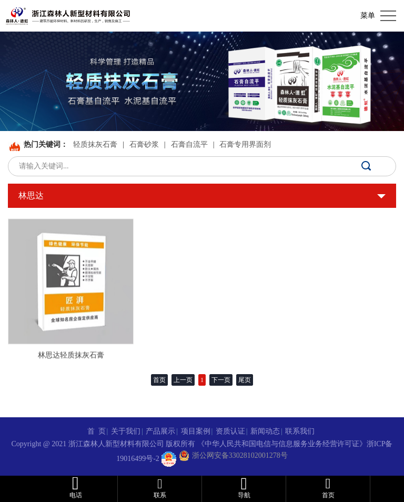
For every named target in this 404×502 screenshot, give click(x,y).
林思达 (31, 195)
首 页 (96, 431)
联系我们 (300, 431)
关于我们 (125, 431)
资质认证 (230, 431)
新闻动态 (265, 431)
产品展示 (160, 431)
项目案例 (195, 431)
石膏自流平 (189, 144)
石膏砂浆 (144, 144)
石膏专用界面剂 (245, 144)
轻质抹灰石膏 (95, 144)
